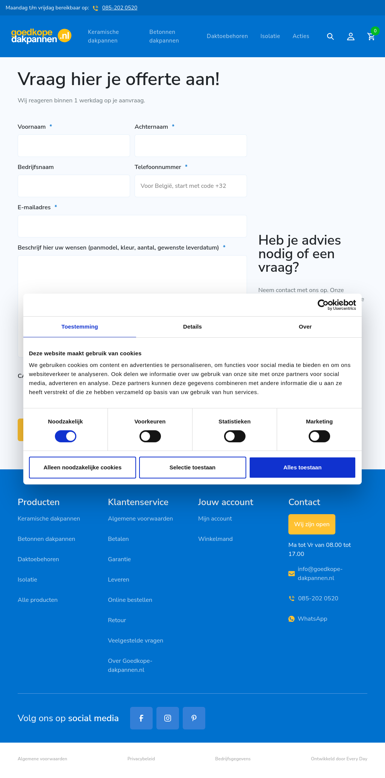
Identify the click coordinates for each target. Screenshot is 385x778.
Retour (117, 620)
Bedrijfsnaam (36, 167)
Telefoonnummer (161, 167)
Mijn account (215, 519)
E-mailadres (37, 207)
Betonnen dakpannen (164, 36)
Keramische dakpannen (103, 36)
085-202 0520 (120, 7)
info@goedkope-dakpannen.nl (315, 573)
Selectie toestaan (193, 467)
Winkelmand (215, 539)
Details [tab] (192, 326)
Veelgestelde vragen (135, 640)
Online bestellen (130, 600)
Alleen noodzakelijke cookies (83, 467)
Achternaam (154, 127)
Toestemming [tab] (79, 326)
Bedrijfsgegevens (232, 759)
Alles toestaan (302, 467)
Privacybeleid (141, 759)
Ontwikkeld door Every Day (339, 759)
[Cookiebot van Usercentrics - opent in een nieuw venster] (323, 305)
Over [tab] (305, 326)
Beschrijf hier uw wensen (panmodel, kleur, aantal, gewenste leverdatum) (122, 248)
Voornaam (35, 127)
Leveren (118, 580)
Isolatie (270, 36)
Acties (301, 36)
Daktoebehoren (227, 36)
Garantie (119, 559)
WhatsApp (307, 619)
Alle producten (38, 600)
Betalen (118, 539)
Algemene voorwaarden (140, 519)
